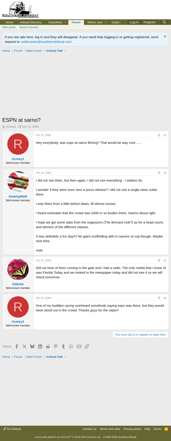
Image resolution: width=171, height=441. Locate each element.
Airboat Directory (31, 22)
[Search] (164, 22)
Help (148, 429)
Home (9, 22)
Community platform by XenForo (68, 437)
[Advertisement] (85, 85)
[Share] (159, 135)
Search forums (28, 27)
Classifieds (55, 22)
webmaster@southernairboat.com (46, 42)
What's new (94, 22)
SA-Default (12, 429)
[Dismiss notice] (164, 37)
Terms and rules (110, 429)
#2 (164, 172)
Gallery (116, 22)
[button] (65, 22)
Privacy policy (132, 429)
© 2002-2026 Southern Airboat (119, 437)
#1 (164, 135)
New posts (9, 27)
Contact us (89, 429)
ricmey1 (11, 126)
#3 (164, 260)
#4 (164, 298)
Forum (76, 22)
